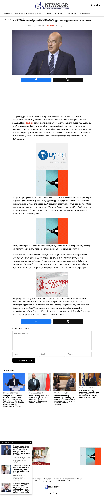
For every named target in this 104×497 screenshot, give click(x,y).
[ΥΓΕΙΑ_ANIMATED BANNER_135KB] (52, 156)
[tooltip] (91, 5)
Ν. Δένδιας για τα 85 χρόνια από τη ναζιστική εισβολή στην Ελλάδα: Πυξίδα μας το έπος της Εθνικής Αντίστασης (89, 394)
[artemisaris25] (13, 457)
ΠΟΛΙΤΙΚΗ (50, 26)
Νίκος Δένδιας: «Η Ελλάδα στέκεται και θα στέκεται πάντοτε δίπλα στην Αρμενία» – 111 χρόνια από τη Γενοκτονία (38, 399)
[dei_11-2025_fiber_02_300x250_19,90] (52, 183)
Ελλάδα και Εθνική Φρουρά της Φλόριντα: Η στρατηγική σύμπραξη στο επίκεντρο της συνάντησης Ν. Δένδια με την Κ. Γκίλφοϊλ (64, 400)
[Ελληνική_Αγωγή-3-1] (52, 284)
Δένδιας (29, 123)
